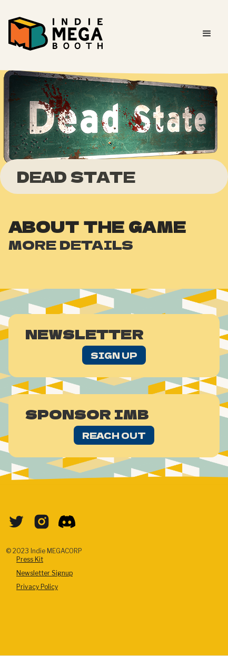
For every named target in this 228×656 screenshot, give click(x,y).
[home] (55, 34)
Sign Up (114, 355)
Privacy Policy (37, 587)
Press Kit (29, 559)
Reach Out (114, 435)
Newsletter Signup (44, 573)
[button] (207, 33)
